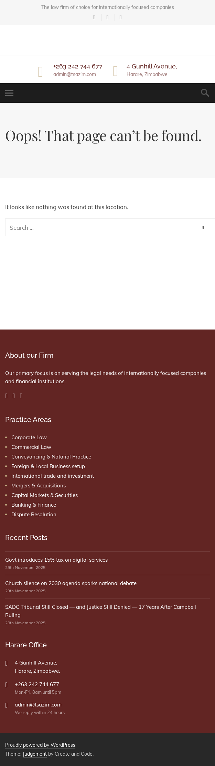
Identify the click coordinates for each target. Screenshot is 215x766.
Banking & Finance (33, 504)
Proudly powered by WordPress (40, 745)
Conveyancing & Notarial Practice (51, 456)
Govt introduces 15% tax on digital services (56, 560)
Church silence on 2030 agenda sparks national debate (71, 583)
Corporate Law (29, 437)
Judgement (35, 754)
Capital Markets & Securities (44, 495)
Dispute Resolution (33, 514)
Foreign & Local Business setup (48, 466)
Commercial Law (31, 447)
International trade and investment (52, 476)
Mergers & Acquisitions (38, 485)
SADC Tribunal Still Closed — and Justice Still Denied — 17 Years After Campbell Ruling (100, 611)
